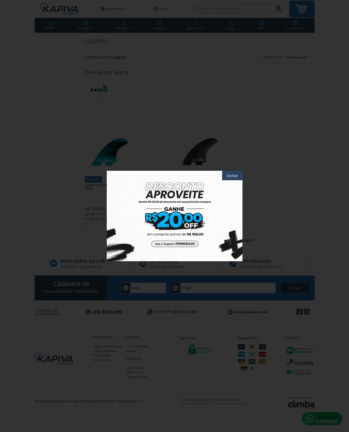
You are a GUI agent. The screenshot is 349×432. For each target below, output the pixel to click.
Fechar (232, 175)
